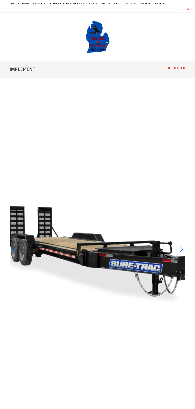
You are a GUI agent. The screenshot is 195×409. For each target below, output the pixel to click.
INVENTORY (132, 3)
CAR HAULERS (39, 3)
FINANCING (145, 3)
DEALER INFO (160, 3)
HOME (13, 3)
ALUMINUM (24, 3)
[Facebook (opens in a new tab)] (181, 9)
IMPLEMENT (179, 68)
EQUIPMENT (92, 3)
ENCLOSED (78, 3)
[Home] (169, 68)
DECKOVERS (55, 3)
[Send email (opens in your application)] (188, 9)
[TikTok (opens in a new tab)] (191, 9)
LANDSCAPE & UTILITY (112, 3)
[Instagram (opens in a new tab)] (184, 9)
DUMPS (67, 3)
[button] (13, 248)
